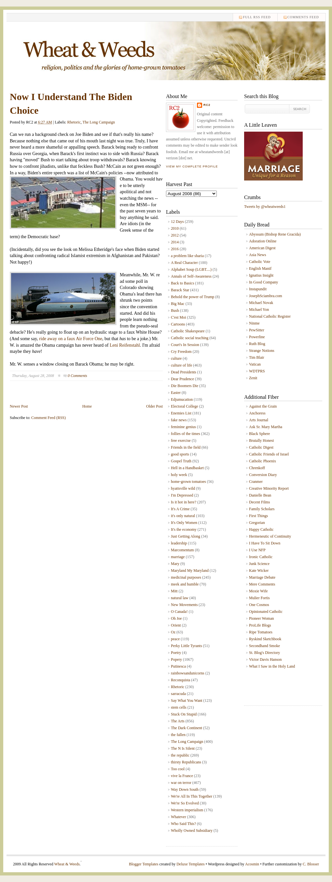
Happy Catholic (261, 529)
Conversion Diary (263, 474)
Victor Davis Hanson (265, 659)
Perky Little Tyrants (186, 645)
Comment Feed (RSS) (48, 417)
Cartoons (178, 324)
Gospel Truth (181, 461)
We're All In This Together (191, 796)
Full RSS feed (256, 17)
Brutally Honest (261, 440)
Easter (176, 392)
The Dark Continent (186, 728)
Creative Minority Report (269, 488)
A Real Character (184, 262)
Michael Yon (259, 309)
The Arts (178, 721)
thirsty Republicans (186, 762)
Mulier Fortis (259, 598)
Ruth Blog (257, 343)
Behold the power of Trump (192, 297)
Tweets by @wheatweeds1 (265, 206)
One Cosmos (259, 604)
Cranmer (256, 481)
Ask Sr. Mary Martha (265, 427)
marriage (178, 557)
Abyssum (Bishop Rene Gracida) (275, 234)
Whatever (178, 817)
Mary (175, 563)
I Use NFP (257, 550)
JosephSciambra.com (265, 296)
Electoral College (184, 406)
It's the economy (184, 529)
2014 (175, 242)
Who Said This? (183, 823)
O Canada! (179, 611)
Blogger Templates (144, 864)
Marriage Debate (262, 577)
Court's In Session (185, 344)
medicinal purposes (186, 577)
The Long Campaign (99, 122)
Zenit (253, 378)
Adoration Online (262, 241)
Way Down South (185, 789)
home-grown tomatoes (188, 481)
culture (176, 358)
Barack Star (180, 290)
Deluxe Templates (190, 864)
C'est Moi (178, 317)
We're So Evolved (185, 803)
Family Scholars (261, 509)
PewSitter (256, 330)
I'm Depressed (182, 495)
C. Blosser (311, 864)
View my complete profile (192, 166)
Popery (176, 659)
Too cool (178, 769)
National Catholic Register (270, 316)
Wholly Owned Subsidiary (192, 830)
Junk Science (259, 563)
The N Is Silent (183, 748)
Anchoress (257, 413)
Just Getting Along (185, 536)
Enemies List (181, 413)
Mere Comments (262, 584)
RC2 (207, 105)
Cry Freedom (181, 351)
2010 (175, 228)
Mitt (174, 591)
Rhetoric (73, 122)
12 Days (177, 221)
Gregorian (257, 522)
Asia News (257, 255)
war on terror (181, 782)
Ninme (254, 323)
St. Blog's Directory (264, 652)
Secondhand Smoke (264, 645)
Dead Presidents (183, 372)
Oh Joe (176, 618)
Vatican (255, 364)
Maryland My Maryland (190, 570)
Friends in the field (186, 447)
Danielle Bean (260, 495)
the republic (180, 755)
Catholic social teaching (189, 338)
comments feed (303, 17)
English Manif (260, 268)
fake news (179, 420)
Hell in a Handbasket (187, 468)
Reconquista (180, 680)
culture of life (181, 365)
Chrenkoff (257, 468)
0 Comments (77, 375)
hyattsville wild (183, 488)
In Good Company (263, 282)
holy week (179, 474)
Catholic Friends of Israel (269, 454)
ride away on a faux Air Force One (70, 338)
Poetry (176, 652)
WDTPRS (257, 371)
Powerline (257, 337)
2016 (175, 249)
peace (175, 639)
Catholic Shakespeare (188, 331)
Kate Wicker (259, 570)
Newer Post (19, 406)
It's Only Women (184, 522)
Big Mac (178, 303)
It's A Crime (180, 509)
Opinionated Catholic (266, 611)
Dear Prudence (182, 379)
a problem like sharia (187, 255)
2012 (175, 235)
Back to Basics (182, 283)
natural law (179, 598)
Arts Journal (258, 420)
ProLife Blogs (260, 625)
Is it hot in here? (183, 502)
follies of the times (185, 433)
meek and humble (185, 584)
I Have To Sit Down (264, 543)
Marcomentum (182, 550)
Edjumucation (182, 399)
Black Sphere (259, 433)
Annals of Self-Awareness (191, 276)
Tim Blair (256, 357)
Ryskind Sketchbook (265, 639)
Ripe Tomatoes (260, 632)
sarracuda (178, 693)
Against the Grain (263, 406)
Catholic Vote (259, 261)
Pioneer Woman (261, 618)
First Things (258, 515)
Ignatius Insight (261, 275)
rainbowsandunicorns (187, 673)
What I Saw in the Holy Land (272, 666)
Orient (176, 625)
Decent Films (259, 502)
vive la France (182, 776)
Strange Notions (261, 350)
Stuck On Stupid (184, 714)
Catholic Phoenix (262, 461)
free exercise (181, 440)
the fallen (178, 734)
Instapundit (258, 289)
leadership (179, 543)
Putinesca (178, 666)
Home (87, 406)
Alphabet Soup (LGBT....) (191, 269)
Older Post (154, 406)
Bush (175, 310)
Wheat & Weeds (66, 864)
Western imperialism (187, 810)
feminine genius (183, 427)
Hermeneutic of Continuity (270, 536)
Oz (173, 632)
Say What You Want (186, 700)
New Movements (184, 604)
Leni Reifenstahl (125, 345)
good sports (180, 454)
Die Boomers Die (184, 385)
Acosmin (252, 864)
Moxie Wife (258, 591)
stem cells (179, 707)
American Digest (262, 248)
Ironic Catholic (260, 557)
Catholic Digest (261, 447)
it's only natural (183, 515)
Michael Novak (261, 302)
